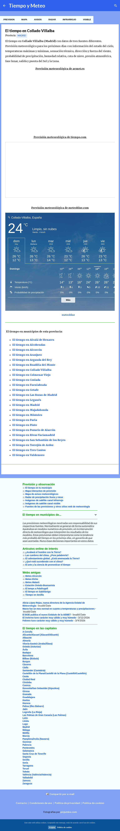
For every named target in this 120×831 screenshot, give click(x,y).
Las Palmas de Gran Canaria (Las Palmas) (44, 715)
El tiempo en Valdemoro (28, 455)
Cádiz (25, 667)
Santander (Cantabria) (33, 670)
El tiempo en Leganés (26, 399)
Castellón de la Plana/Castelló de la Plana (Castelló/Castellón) (54, 673)
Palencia (26, 745)
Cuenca (26, 685)
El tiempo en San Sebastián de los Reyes (38, 440)
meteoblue (68, 314)
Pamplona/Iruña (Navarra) (35, 739)
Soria (25, 762)
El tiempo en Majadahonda (30, 410)
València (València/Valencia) (36, 774)
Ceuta (25, 676)
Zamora (26, 780)
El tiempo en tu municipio (38, 488)
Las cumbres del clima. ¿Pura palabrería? (47, 555)
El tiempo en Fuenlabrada (29, 384)
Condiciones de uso (41, 802)
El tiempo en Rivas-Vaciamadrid (33, 435)
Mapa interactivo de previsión (40, 491)
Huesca (26, 703)
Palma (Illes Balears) (33, 706)
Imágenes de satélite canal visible (42, 503)
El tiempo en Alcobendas (28, 344)
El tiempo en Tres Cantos (29, 450)
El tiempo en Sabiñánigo (38, 591)
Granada (26, 694)
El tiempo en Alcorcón (27, 349)
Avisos (37, 19)
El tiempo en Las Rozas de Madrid (34, 394)
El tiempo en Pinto (24, 425)
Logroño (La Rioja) (32, 712)
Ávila (25, 649)
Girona (26, 691)
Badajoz (26, 652)
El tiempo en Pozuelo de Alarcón (33, 430)
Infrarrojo (68, 19)
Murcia (26, 736)
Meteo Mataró (32, 582)
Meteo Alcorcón (33, 576)
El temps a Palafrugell (36, 588)
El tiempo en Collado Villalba (31, 369)
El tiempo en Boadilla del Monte (33, 364)
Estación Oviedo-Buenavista (40, 585)
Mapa (23, 19)
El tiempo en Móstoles (27, 415)
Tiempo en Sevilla (34, 595)
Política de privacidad (67, 802)
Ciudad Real (28, 679)
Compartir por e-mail (62, 793)
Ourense (26, 742)
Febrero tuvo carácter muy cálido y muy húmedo (47, 620)
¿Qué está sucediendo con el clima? (44, 561)
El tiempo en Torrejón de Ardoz (32, 445)
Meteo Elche (31, 579)
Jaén (25, 709)
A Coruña (27, 631)
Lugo (25, 724)
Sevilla (25, 759)
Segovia (26, 756)
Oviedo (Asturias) (31, 646)
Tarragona (27, 765)
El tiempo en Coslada (26, 379)
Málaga (26, 730)
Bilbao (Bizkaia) (30, 658)
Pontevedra (28, 748)
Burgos (26, 661)
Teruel (25, 768)
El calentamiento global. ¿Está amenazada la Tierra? (52, 558)
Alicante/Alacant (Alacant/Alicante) (40, 634)
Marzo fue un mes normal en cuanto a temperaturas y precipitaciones (58, 608)
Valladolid (27, 777)
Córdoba (27, 682)
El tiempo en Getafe (25, 389)
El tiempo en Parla (24, 420)
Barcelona (27, 655)
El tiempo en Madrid (26, 404)
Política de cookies (93, 802)
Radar (51, 19)
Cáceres (26, 664)
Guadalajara (28, 697)
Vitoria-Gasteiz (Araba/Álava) (37, 643)
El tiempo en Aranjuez (27, 354)
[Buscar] (116, 5)
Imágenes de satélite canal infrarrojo (44, 500)
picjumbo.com (68, 811)
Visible (86, 19)
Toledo (26, 771)
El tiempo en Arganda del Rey (32, 359)
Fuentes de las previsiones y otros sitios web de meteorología (57, 506)
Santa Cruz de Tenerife (34, 754)
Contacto (21, 802)
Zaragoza (27, 783)
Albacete (27, 637)
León (25, 718)
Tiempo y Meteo (27, 6)
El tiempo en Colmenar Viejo (31, 374)
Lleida (25, 721)
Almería (26, 640)
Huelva (26, 700)
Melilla (25, 733)
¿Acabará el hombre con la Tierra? (43, 552)
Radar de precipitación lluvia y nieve (44, 497)
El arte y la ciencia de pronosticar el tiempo (47, 564)
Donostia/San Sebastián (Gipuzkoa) (40, 688)
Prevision (8, 19)
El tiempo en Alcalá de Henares (33, 339)
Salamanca (28, 751)
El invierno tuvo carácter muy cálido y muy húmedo (49, 617)
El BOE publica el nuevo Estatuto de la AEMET (46, 614)
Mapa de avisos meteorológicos (41, 494)
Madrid (22, 35)
